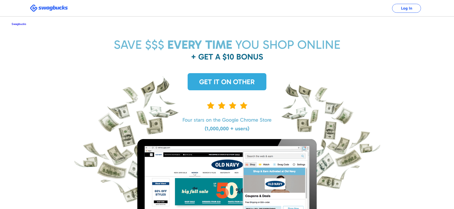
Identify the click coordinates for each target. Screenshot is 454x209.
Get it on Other (227, 82)
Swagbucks (19, 24)
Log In (406, 8)
